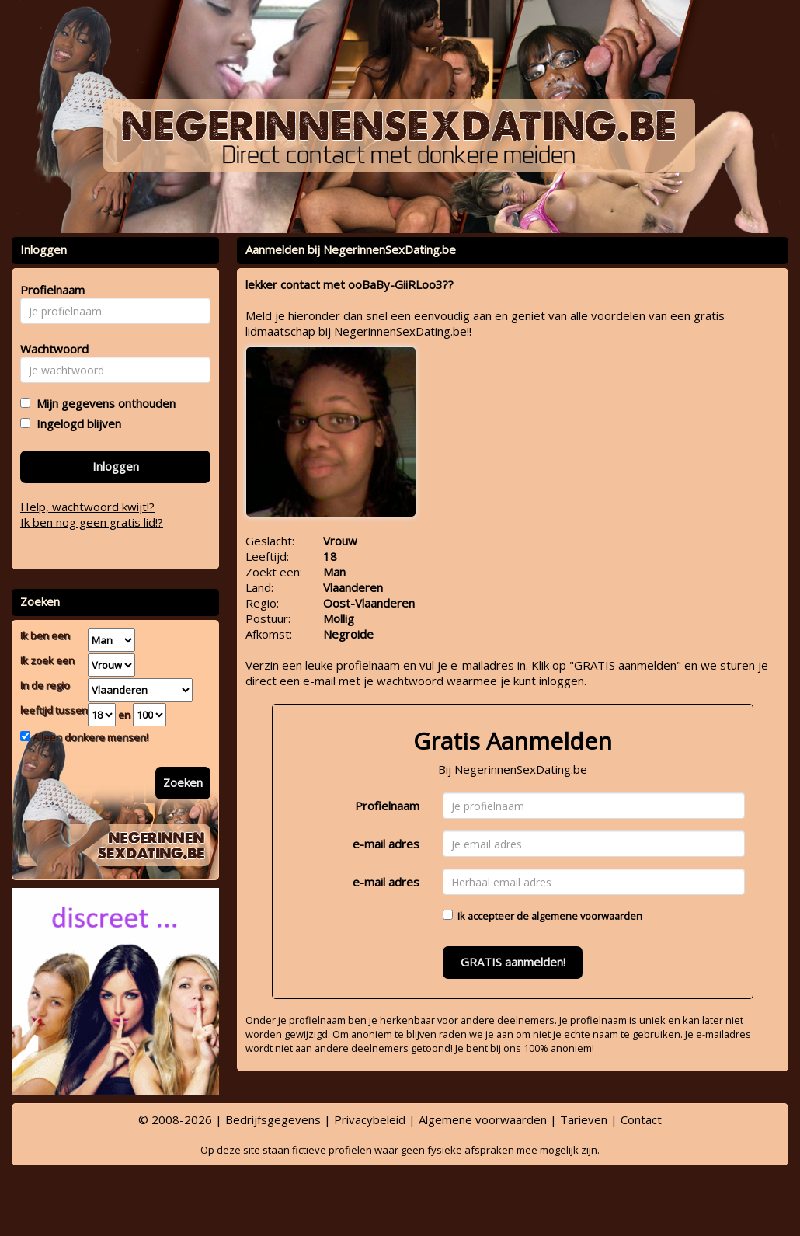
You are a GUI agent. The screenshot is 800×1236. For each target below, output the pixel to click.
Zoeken (183, 782)
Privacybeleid (369, 1119)
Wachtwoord (50, 349)
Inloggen (115, 466)
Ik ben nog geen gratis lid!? (91, 522)
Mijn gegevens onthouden (103, 403)
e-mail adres (386, 843)
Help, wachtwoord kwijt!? (87, 506)
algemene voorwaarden (586, 916)
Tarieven (583, 1119)
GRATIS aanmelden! (513, 962)
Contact (641, 1119)
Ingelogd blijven (75, 423)
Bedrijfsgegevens (273, 1119)
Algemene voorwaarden (483, 1119)
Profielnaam (387, 805)
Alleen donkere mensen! (89, 737)
